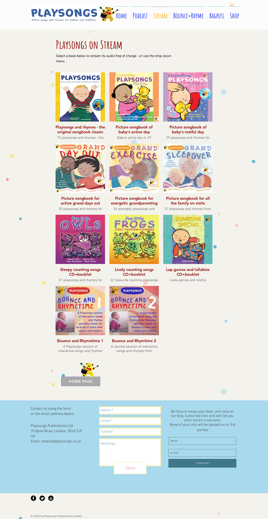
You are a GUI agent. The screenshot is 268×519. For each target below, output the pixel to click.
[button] (232, 4)
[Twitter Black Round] (42, 498)
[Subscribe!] (202, 463)
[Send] (130, 468)
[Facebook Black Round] (33, 498)
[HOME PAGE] (80, 381)
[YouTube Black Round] (51, 498)
